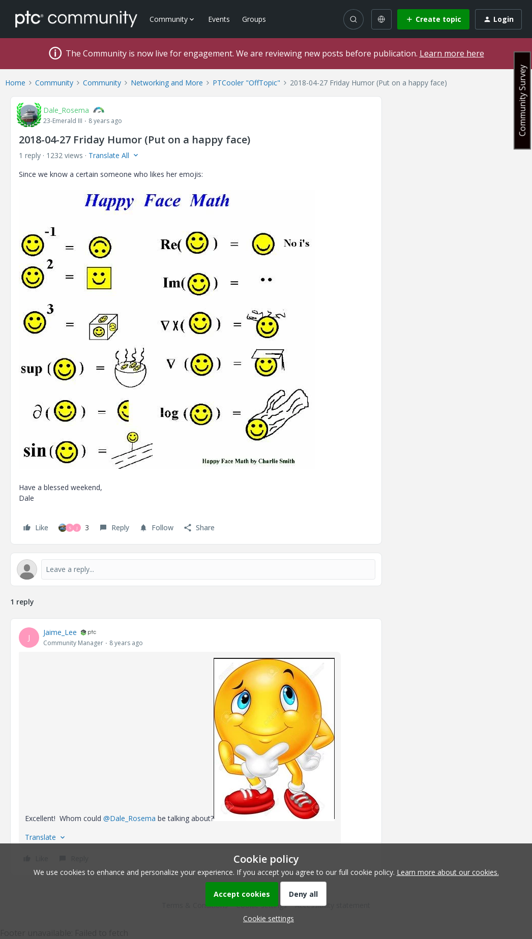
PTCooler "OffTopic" (246, 82)
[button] (433, 19)
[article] (196, 747)
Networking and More (167, 82)
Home (15, 82)
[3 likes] (73, 528)
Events (219, 19)
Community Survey (522, 100)
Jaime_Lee (60, 632)
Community (54, 82)
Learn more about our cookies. (448, 872)
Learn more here (452, 53)
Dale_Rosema (66, 110)
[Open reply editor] (196, 569)
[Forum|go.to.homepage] (76, 19)
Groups (254, 19)
